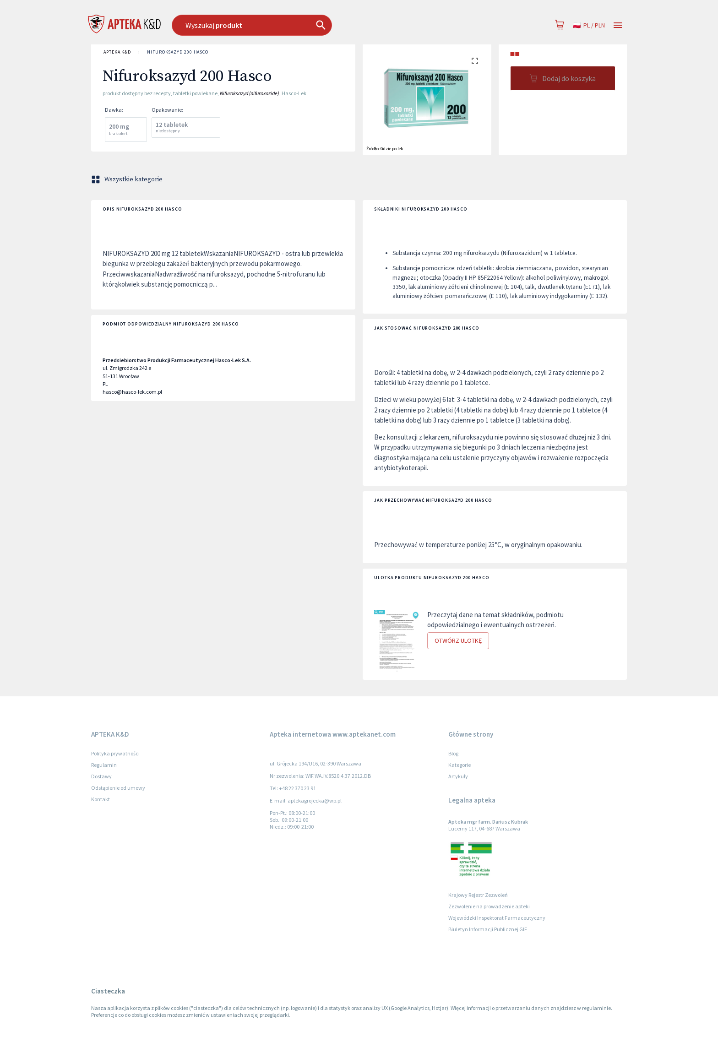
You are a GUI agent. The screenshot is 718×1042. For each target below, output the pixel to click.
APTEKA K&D (117, 52)
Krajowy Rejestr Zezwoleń (478, 894)
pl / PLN (589, 25)
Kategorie (459, 764)
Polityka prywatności (115, 753)
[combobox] (298, 25)
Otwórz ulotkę (458, 641)
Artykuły (458, 776)
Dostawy (101, 776)
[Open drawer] (618, 25)
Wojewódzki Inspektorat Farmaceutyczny (496, 917)
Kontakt (100, 799)
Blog (453, 753)
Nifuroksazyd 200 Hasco (177, 52)
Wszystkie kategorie (127, 179)
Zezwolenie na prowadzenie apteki (489, 906)
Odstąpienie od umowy (118, 787)
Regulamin (104, 764)
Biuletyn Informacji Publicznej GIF (487, 929)
